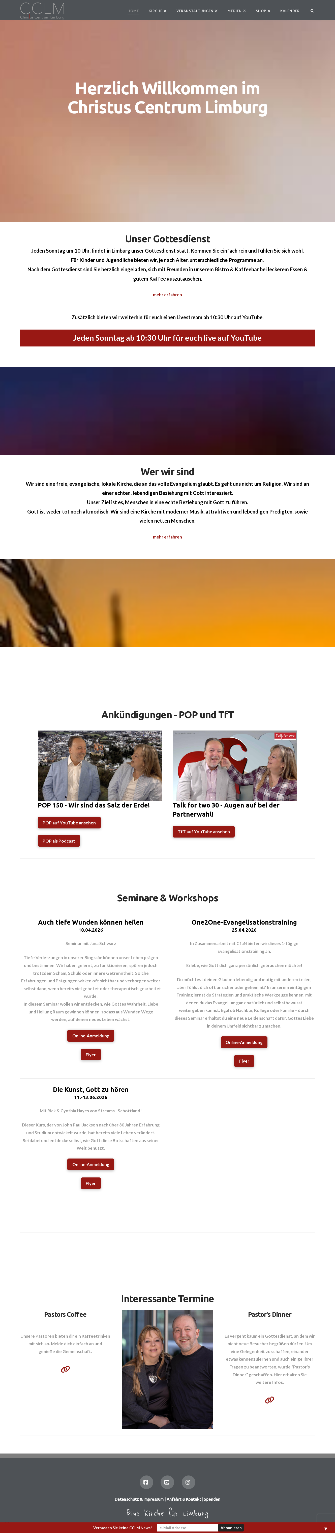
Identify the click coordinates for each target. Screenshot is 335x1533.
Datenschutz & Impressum (139, 1499)
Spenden (212, 1499)
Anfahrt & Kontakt (184, 1499)
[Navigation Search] (309, 10)
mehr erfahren (167, 294)
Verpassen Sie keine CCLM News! (122, 1527)
